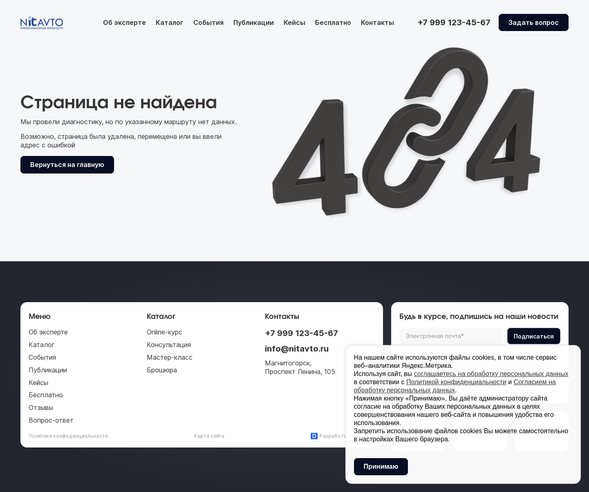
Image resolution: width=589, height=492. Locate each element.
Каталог (170, 22)
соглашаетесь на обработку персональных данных (491, 373)
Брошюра (162, 370)
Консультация (169, 345)
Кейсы (294, 22)
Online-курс (164, 332)
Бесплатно (333, 22)
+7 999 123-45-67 (301, 333)
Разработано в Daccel (343, 436)
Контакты (377, 22)
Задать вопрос (533, 22)
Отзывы (41, 407)
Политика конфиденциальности (68, 436)
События (208, 22)
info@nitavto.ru (297, 349)
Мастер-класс (170, 357)
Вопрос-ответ (51, 420)
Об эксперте (124, 22)
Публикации (253, 22)
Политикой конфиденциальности (456, 381)
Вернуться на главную (67, 164)
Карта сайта (209, 436)
